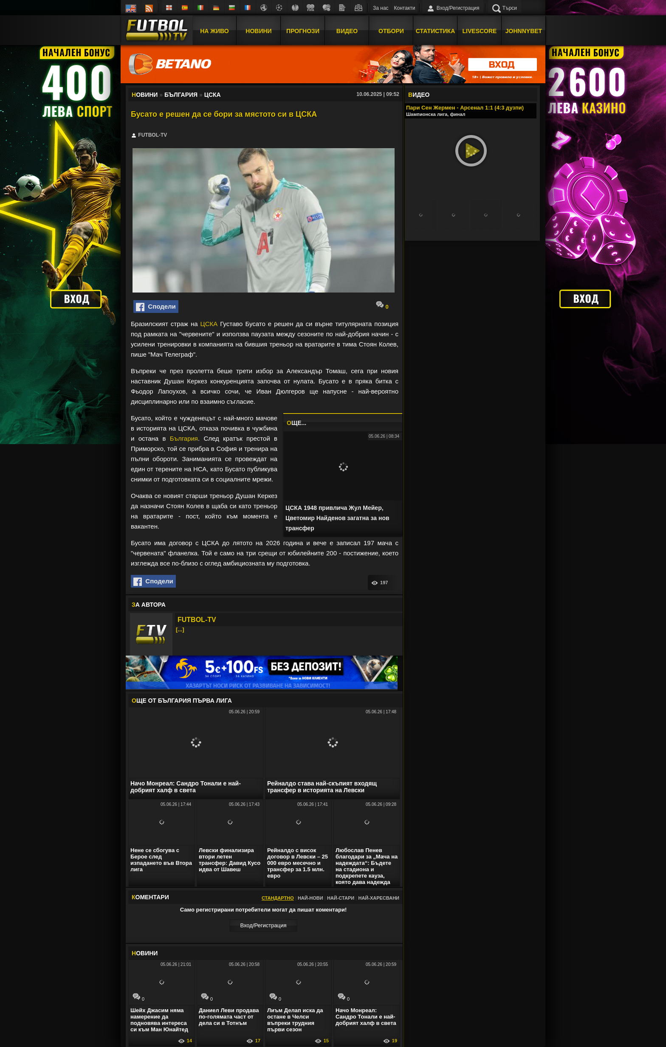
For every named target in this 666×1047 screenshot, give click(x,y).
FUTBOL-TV (197, 619)
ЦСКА (209, 323)
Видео (347, 31)
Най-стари (340, 898)
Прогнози (302, 31)
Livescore (480, 31)
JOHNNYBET (523, 31)
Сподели (156, 307)
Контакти (404, 8)
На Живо (214, 31)
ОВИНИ (145, 953)
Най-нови (310, 898)
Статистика (435, 31)
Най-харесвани (378, 898)
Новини (258, 31)
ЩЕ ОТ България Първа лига (182, 700)
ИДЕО (418, 94)
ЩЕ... (296, 422)
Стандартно (278, 898)
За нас (381, 8)
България (184, 438)
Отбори (391, 31)
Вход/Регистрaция (263, 925)
